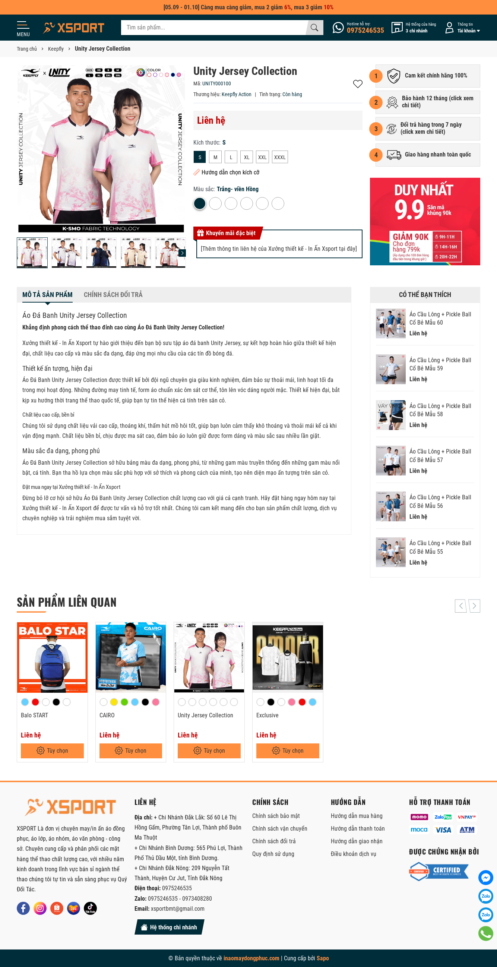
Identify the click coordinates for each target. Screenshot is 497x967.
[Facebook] (23, 908)
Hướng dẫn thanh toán (358, 828)
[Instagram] (40, 908)
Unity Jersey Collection (205, 715)
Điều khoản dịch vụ (353, 853)
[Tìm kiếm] (314, 27)
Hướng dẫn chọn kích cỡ (226, 172)
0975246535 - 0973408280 (180, 898)
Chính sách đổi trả (274, 841)
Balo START (34, 715)
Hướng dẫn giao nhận (357, 841)
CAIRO (107, 715)
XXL (262, 157)
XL (247, 157)
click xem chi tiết (422, 131)
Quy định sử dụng (273, 853)
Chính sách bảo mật (276, 815)
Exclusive (267, 715)
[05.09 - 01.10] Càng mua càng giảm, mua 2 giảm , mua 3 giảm (248, 7)
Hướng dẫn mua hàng (357, 815)
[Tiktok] (90, 908)
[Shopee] (56, 908)
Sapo (323, 958)
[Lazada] (73, 908)
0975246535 (177, 888)
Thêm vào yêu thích (358, 84)
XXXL (280, 157)
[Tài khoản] (460, 27)
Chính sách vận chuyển (279, 828)
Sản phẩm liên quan (67, 601)
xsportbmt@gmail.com (178, 908)
